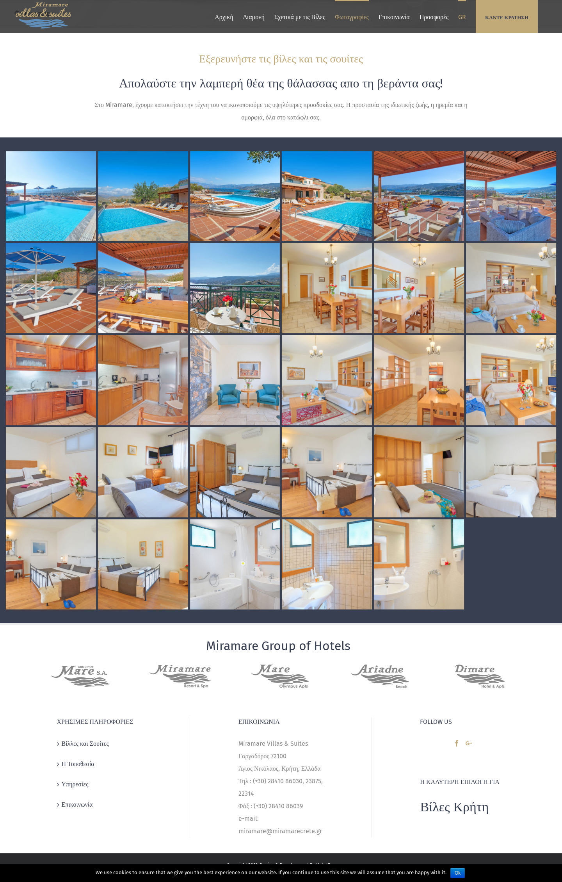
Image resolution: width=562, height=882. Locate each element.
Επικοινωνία (77, 804)
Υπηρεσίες (75, 784)
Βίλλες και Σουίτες (85, 743)
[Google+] (469, 743)
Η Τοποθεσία (78, 764)
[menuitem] (224, 16)
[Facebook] (457, 743)
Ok (458, 873)
